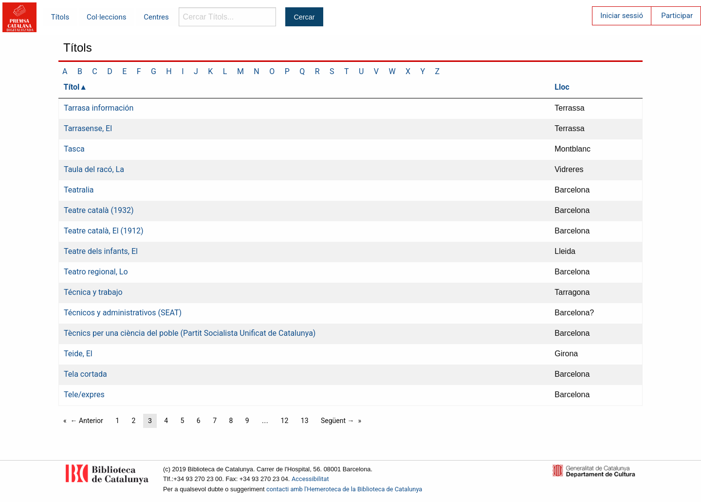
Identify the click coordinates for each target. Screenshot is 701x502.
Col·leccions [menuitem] (106, 17)
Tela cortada (85, 374)
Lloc (561, 87)
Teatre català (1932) (99, 210)
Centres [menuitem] (156, 17)
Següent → (337, 421)
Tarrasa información (98, 108)
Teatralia (79, 189)
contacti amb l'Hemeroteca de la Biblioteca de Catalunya (344, 489)
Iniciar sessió (621, 15)
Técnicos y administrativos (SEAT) (123, 312)
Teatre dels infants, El (101, 251)
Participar (677, 15)
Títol (72, 87)
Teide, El (78, 353)
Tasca (74, 149)
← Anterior (87, 421)
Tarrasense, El (88, 128)
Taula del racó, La (94, 169)
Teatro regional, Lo (96, 271)
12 (285, 421)
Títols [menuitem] (60, 17)
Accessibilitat (310, 479)
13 (305, 421)
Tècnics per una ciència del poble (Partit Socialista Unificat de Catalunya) (189, 333)
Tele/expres (84, 394)
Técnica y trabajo (93, 292)
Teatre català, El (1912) (104, 230)
